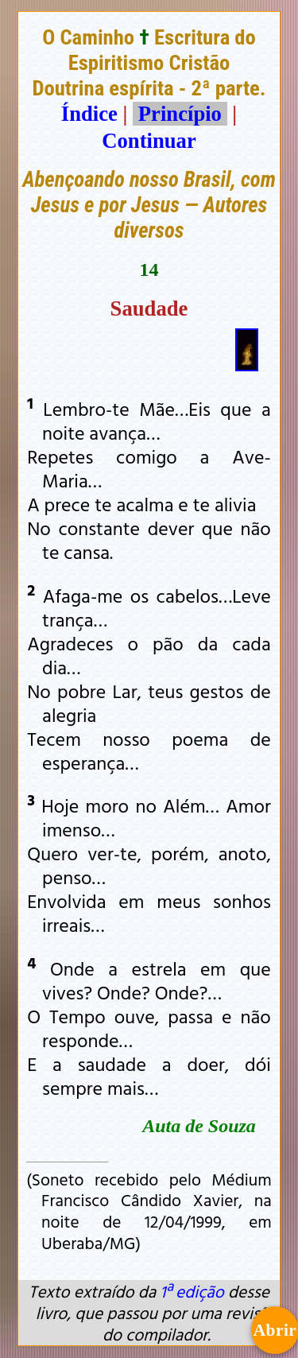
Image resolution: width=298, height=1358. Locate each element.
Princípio (179, 114)
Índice (89, 114)
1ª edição (191, 1291)
